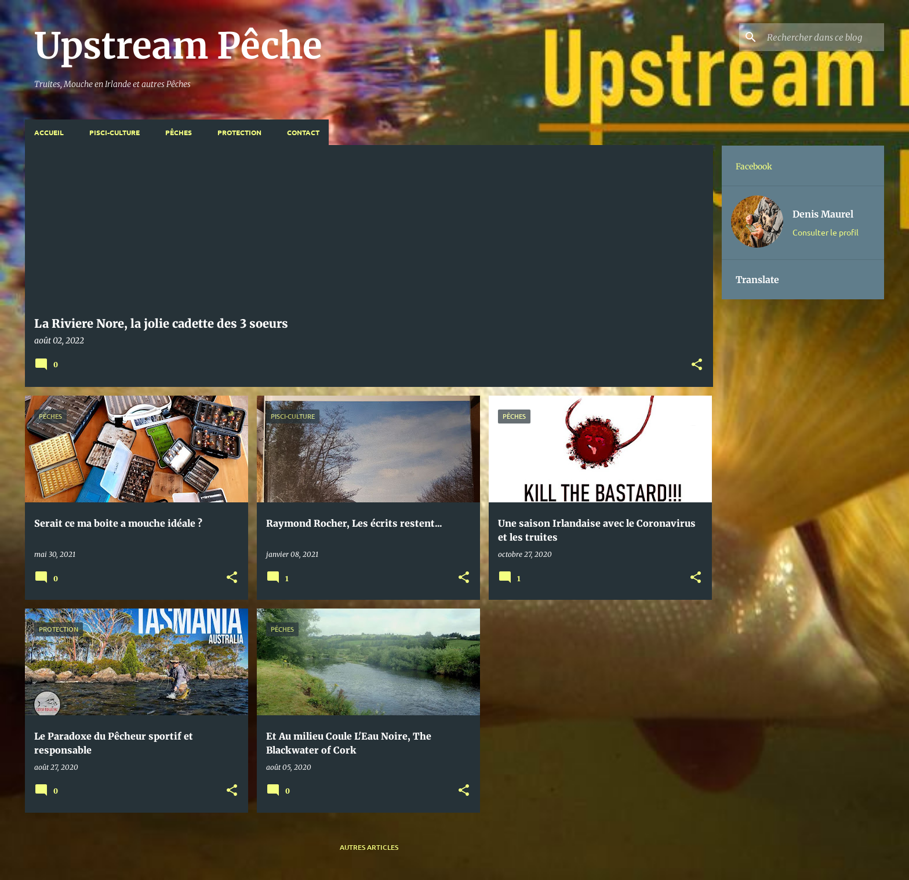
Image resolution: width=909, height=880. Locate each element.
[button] (697, 365)
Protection (239, 132)
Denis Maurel (822, 214)
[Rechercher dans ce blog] (823, 37)
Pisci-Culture (114, 132)
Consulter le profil (825, 232)
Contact (303, 132)
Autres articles (369, 847)
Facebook (754, 166)
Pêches (178, 132)
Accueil (49, 132)
